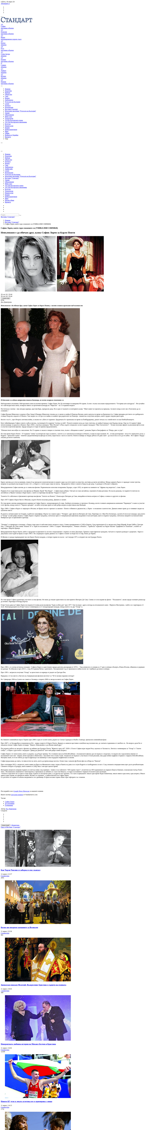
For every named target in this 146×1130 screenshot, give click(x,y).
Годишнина (9, 805)
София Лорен (9, 802)
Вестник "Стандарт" (12, 222)
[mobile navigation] (1, 16)
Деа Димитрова (11, 809)
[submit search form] (20, 215)
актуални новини (17, 795)
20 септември (9, 803)
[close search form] (1, 151)
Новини (7, 220)
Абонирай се (5, 3)
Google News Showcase (22, 791)
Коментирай (5, 825)
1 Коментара (15, 825)
